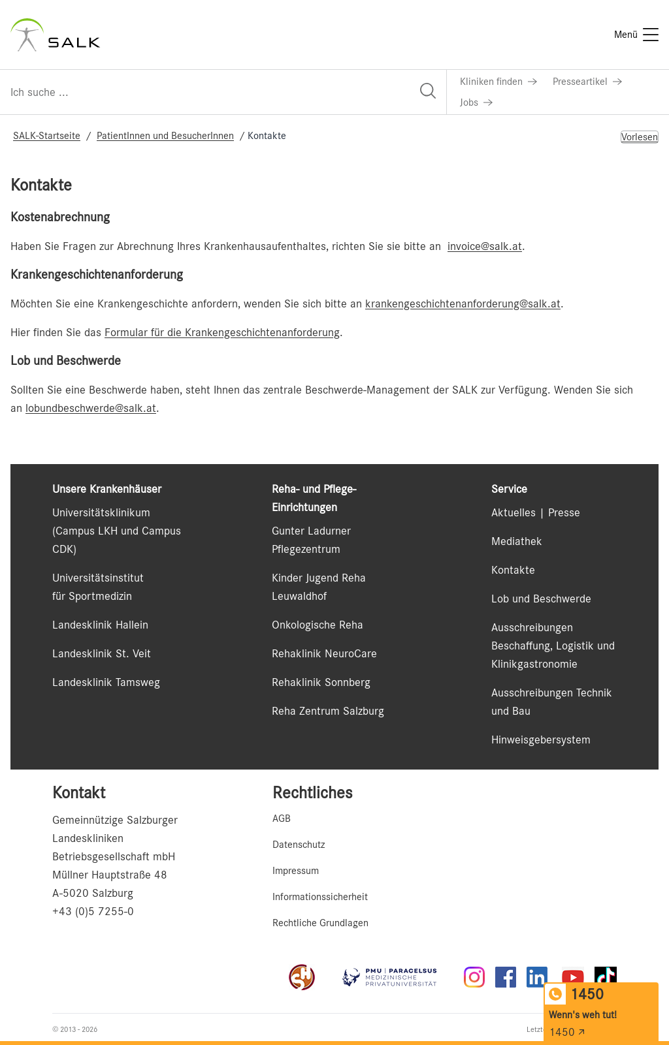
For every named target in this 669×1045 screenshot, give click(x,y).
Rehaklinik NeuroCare (324, 653)
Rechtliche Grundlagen (320, 923)
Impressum (295, 871)
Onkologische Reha (317, 624)
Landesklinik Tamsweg (106, 682)
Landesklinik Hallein (100, 624)
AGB (281, 818)
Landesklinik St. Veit (101, 653)
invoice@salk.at (485, 246)
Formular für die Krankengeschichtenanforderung (222, 332)
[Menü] (636, 34)
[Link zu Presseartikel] (587, 81)
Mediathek (516, 541)
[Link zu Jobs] (476, 102)
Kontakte (513, 569)
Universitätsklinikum (101, 512)
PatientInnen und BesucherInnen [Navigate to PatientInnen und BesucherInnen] (165, 136)
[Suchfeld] (223, 92)
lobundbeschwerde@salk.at (90, 407)
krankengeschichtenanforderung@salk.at (463, 303)
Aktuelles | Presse (535, 512)
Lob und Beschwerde (541, 598)
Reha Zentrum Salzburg (328, 710)
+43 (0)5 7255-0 (93, 911)
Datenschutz (298, 844)
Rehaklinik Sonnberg (321, 682)
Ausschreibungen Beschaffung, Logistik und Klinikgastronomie (553, 645)
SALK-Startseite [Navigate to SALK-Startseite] (46, 136)
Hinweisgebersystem (541, 739)
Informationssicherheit (320, 897)
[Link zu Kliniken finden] (498, 81)
